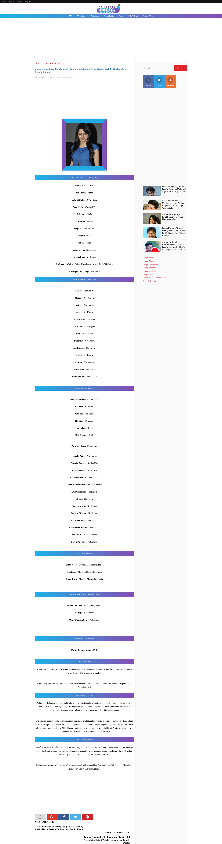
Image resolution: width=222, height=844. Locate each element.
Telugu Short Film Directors (154, 278)
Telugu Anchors (149, 268)
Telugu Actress (149, 261)
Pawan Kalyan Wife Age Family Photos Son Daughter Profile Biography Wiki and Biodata (174, 232)
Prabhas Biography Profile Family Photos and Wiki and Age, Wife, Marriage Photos (174, 189)
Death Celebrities (150, 281)
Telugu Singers (149, 271)
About (4, 2)
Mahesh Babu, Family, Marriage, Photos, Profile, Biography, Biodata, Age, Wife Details (173, 204)
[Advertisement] (111, 40)
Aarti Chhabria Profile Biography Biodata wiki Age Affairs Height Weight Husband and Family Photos (59, 828)
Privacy (19, 2)
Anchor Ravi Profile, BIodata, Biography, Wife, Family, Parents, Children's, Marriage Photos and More (173, 246)
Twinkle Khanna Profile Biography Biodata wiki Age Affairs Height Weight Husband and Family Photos (108, 829)
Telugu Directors (150, 274)
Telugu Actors (148, 258)
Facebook (148, 82)
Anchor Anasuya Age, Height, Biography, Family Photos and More (173, 217)
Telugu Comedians (150, 264)
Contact (11, 2)
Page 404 (28, 2)
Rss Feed (170, 82)
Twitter (159, 82)
